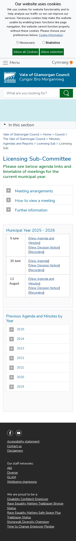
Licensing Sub (46, 144)
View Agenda (38, 261)
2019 (17, 387)
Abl (9, 468)
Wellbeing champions (22, 482)
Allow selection (52, 52)
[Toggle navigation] (38, 125)
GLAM (11, 477)
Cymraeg (62, 62)
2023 (17, 348)
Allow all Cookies (25, 52)
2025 (17, 329)
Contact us (14, 446)
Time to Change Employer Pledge (30, 527)
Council (60, 134)
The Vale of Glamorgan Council (24, 139)
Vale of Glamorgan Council (21, 134)
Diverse (12, 473)
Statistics (51, 43)
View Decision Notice (44, 247)
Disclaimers (15, 451)
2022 (17, 358)
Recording (36, 252)
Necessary (25, 43)
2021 (17, 367)
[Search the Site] (66, 93)
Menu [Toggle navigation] (11, 63)
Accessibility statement (23, 442)
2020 (17, 377)
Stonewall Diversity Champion (28, 522)
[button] (4, 125)
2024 (17, 339)
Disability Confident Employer (27, 499)
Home (47, 134)
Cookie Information (51, 35)
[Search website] (31, 93)
